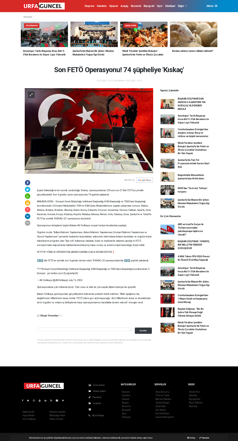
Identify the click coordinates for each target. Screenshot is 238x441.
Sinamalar (160, 406)
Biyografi (149, 6)
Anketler (193, 395)
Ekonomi (136, 6)
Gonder (143, 330)
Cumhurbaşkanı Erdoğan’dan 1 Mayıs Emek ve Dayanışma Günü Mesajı (193, 298)
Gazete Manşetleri (164, 417)
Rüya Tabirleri (196, 402)
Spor (159, 6)
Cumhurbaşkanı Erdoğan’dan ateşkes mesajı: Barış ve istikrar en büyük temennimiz (193, 133)
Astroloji (193, 406)
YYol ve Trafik (162, 395)
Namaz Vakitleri (163, 399)
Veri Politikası (29, 419)
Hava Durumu (162, 392)
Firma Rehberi (162, 413)
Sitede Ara (194, 392)
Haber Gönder (56, 419)
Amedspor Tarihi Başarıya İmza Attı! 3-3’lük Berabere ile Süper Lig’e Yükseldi (193, 119)
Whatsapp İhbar (57, 415)
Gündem (102, 6)
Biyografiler (195, 399)
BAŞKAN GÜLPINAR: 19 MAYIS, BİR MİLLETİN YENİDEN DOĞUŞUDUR (194, 245)
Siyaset (113, 6)
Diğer (181, 6)
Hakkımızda (28, 412)
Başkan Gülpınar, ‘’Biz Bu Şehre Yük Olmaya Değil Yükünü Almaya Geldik (190, 312)
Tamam (204, 438)
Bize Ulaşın (96, 415)
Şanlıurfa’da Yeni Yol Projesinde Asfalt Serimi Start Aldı (193, 163)
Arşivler (95, 403)
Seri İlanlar (160, 410)
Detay (191, 438)
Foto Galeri (97, 385)
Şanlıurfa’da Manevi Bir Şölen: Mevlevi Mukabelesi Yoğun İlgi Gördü (193, 203)
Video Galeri (97, 391)
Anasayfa (28, 17)
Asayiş (124, 6)
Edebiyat (170, 6)
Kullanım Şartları (57, 412)
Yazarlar (95, 397)
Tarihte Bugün (162, 402)
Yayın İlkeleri (28, 415)
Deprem (89, 6)
